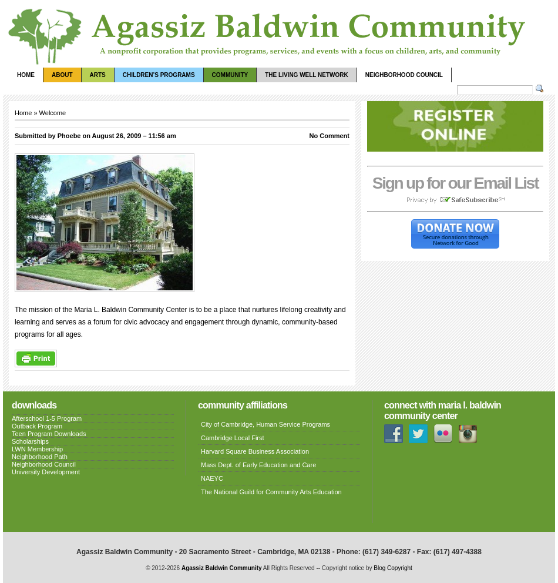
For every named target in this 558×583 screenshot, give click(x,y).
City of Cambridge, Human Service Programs (265, 424)
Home (26, 75)
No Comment (329, 135)
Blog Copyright (393, 568)
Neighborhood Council (404, 75)
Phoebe (69, 135)
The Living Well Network (306, 75)
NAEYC (212, 478)
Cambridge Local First (232, 437)
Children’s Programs (159, 75)
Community (230, 75)
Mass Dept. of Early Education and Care (258, 464)
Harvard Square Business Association (255, 451)
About (62, 75)
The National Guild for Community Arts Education (271, 491)
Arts (98, 75)
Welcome (52, 112)
